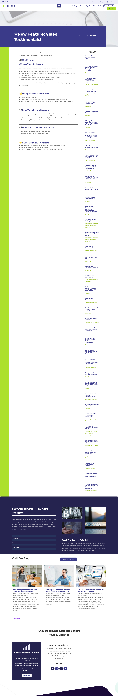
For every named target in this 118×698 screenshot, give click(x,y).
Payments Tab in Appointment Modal (91, 190)
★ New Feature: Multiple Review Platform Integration (90, 342)
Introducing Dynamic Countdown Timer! (91, 429)
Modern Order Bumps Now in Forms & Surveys (92, 236)
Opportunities (89, 86)
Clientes (15, 597)
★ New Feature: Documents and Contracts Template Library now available (91, 364)
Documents (88, 184)
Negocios (25, 597)
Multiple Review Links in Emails (90, 199)
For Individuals (108, 6)
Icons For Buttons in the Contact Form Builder (91, 158)
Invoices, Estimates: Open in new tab (91, 114)
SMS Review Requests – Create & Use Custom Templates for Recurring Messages (91, 211)
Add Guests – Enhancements (90, 301)
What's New (7, 2)
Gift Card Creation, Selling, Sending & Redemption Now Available (91, 70)
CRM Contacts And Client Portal (91, 278)
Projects (95, 86)
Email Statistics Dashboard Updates (91, 269)
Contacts (87, 63)
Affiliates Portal (97, 6)
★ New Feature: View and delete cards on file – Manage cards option (92, 385)
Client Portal (88, 281)
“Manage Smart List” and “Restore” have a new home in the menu (91, 124)
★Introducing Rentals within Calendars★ (90, 104)
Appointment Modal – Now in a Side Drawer (91, 311)
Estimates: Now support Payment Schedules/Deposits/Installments (91, 290)
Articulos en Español (84, 6)
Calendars (88, 108)
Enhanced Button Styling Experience (91, 222)
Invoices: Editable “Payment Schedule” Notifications (91, 169)
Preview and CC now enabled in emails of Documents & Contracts (91, 488)
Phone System (95, 324)
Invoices (87, 117)
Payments (88, 74)
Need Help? (112, 2)
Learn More (26, 677)
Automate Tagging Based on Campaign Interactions (91, 443)
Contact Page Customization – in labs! (91, 59)
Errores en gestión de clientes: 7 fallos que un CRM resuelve (25, 592)
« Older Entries (16, 620)
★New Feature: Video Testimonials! (91, 148)
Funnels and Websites (91, 252)
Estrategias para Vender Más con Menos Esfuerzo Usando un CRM (58, 592)
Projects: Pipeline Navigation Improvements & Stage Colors (90, 82)
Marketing (88, 263)
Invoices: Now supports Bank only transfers (91, 454)
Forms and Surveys (90, 142)
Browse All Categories (68, 561)
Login (112, 9)
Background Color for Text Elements (91, 375)
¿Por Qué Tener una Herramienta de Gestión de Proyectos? (91, 592)
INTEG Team (18, 595)
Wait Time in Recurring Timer (90, 249)
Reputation (88, 151)
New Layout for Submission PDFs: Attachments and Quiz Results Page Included (91, 137)
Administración (34, 595)
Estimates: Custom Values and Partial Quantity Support (91, 477)
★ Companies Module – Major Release (92, 407)
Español (20, 597)
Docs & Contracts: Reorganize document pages (91, 397)
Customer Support (99, 2)
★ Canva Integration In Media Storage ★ (92, 92)
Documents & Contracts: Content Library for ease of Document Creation (91, 180)
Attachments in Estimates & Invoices (90, 466)
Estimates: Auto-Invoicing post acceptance (90, 417)
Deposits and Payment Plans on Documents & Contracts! (91, 353)
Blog (75, 6)
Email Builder (88, 225)
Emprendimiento (54, 597)
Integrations (88, 96)
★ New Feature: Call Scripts (91, 321)
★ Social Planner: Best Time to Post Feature (91, 259)
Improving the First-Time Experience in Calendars (91, 331)
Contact (70, 6)
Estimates (87, 295)
